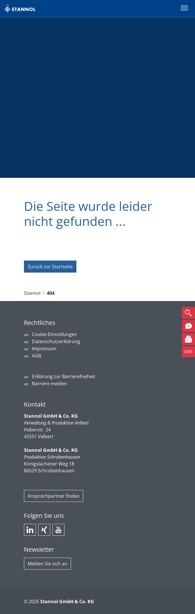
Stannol (32, 293)
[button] (188, 313)
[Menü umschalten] (184, 8)
